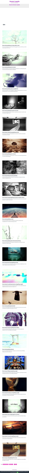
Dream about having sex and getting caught (10, 392)
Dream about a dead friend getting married (10, 132)
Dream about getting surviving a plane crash (10, 45)
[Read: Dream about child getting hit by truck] (14, 449)
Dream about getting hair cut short (9, 153)
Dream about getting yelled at (8, 349)
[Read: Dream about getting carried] (14, 210)
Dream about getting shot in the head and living (11, 240)
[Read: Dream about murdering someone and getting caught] (14, 275)
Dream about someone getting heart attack (10, 327)
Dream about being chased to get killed (9, 175)
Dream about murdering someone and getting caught (12, 284)
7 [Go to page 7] (12, 464)
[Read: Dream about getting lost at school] (14, 58)
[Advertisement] (14, 14)
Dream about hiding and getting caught (9, 371)
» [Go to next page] (16, 464)
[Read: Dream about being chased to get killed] (14, 167)
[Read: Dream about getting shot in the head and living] (14, 232)
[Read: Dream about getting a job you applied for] (14, 80)
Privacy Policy (14, 469)
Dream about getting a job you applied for (10, 88)
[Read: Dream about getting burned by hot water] (14, 102)
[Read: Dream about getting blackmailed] (14, 297)
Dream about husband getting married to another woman (13, 197)
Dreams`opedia (14, 1)
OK (17, 472)
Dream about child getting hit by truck (9, 457)
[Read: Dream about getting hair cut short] (14, 145)
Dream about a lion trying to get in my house (10, 414)
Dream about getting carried (7, 219)
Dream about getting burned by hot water (10, 110)
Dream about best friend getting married (10, 262)
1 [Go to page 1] (4, 464)
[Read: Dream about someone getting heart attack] (14, 319)
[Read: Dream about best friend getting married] (14, 254)
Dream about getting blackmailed (8, 305)
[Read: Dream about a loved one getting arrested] (14, 427)
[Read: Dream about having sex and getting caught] (14, 384)
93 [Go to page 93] (14, 464)
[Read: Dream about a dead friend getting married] (14, 123)
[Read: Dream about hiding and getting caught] (14, 362)
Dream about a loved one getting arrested (10, 436)
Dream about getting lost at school (9, 67)
